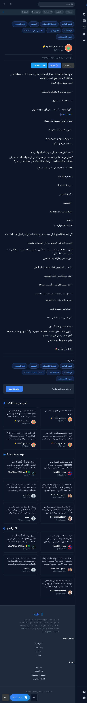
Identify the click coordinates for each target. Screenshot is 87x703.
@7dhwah (58, 50)
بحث (39, 655)
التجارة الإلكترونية (49, 24)
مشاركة (67, 65)
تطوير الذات (67, 24)
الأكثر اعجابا (39, 643)
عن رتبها (39, 667)
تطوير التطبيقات (65, 37)
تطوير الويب (54, 30)
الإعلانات (68, 30)
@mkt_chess (66, 114)
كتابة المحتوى (19, 24)
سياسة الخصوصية (39, 675)
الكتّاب (38, 651)
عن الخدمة (39, 671)
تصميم (34, 24)
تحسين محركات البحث (33, 30)
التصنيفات (39, 647)
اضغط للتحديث (14, 389)
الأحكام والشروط (39, 679)
